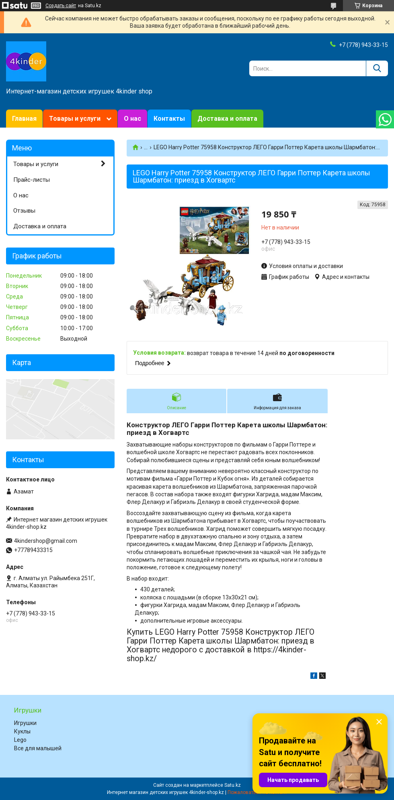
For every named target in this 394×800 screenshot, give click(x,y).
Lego (20, 740)
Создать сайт (60, 5)
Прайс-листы (31, 179)
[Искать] (377, 68)
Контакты (169, 118)
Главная (24, 118)
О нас (132, 118)
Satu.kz (232, 785)
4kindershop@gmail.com (45, 541)
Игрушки (25, 723)
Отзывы (24, 210)
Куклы (22, 731)
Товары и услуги (75, 118)
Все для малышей (38, 748)
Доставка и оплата (227, 118)
